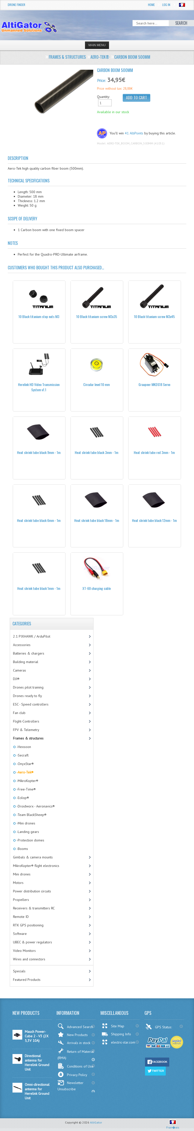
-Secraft (22, 755)
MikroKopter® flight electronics (36, 865)
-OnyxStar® (25, 763)
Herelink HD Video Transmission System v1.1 (39, 387)
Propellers (21, 899)
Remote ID (21, 916)
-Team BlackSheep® (31, 814)
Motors (18, 882)
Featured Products (26, 979)
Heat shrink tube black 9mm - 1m (38, 452)
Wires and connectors (29, 959)
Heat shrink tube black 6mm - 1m (38, 520)
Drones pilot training (28, 687)
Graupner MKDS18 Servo (154, 384)
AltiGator (96, 1122)
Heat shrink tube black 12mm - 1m (154, 520)
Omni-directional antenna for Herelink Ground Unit (37, 1091)
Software (20, 933)
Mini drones (21, 874)
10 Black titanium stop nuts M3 (38, 316)
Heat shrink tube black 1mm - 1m (38, 588)
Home (151, 4)
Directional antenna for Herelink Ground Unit (37, 1063)
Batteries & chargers (28, 653)
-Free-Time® (26, 789)
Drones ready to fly (27, 696)
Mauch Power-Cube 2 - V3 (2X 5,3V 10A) (36, 1036)
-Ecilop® (22, 797)
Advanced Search (75, 1026)
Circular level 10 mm (96, 384)
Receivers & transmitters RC (34, 908)
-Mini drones (25, 823)
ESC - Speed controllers (30, 704)
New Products (73, 1034)
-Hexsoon (23, 747)
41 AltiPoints (134, 133)
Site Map (113, 1026)
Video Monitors (24, 950)
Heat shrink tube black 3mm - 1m (96, 452)
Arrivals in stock (74, 1042)
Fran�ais (172, 1125)
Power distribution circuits (32, 891)
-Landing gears (27, 831)
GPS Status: (159, 1026)
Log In (166, 4)
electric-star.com (118, 1042)
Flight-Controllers (26, 721)
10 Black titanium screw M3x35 (96, 316)
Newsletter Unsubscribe (71, 1085)
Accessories (21, 645)
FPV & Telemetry (26, 730)
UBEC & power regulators (32, 942)
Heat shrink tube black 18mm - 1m (96, 520)
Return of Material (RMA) (76, 1054)
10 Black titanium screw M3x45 (154, 316)
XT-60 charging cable (96, 588)
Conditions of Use (76, 1066)
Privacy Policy (72, 1074)
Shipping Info (116, 1034)
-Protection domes (30, 840)
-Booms (22, 848)
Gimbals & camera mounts (33, 857)
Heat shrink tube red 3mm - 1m (154, 452)
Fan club (19, 713)
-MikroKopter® (27, 780)
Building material (25, 662)
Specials (19, 971)
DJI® (16, 679)
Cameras (19, 670)
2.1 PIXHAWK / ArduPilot (31, 636)
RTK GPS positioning (28, 925)
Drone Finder (16, 4)
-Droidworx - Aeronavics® (35, 806)
